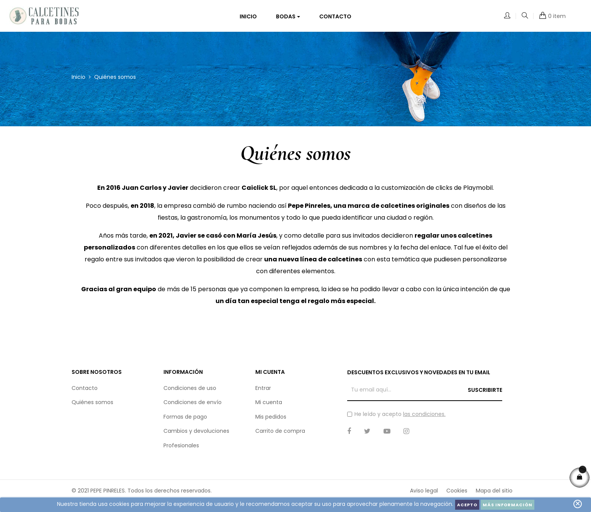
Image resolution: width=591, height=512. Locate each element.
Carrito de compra (280, 434)
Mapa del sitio (494, 494)
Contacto (85, 391)
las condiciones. (424, 417)
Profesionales (181, 449)
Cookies (456, 494)
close (578, 504)
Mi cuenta (268, 405)
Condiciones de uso (189, 391)
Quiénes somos (92, 405)
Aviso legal (424, 494)
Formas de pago (185, 420)
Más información (507, 505)
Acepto (467, 505)
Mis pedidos (270, 420)
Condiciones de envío (192, 405)
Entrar (263, 391)
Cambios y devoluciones (196, 434)
